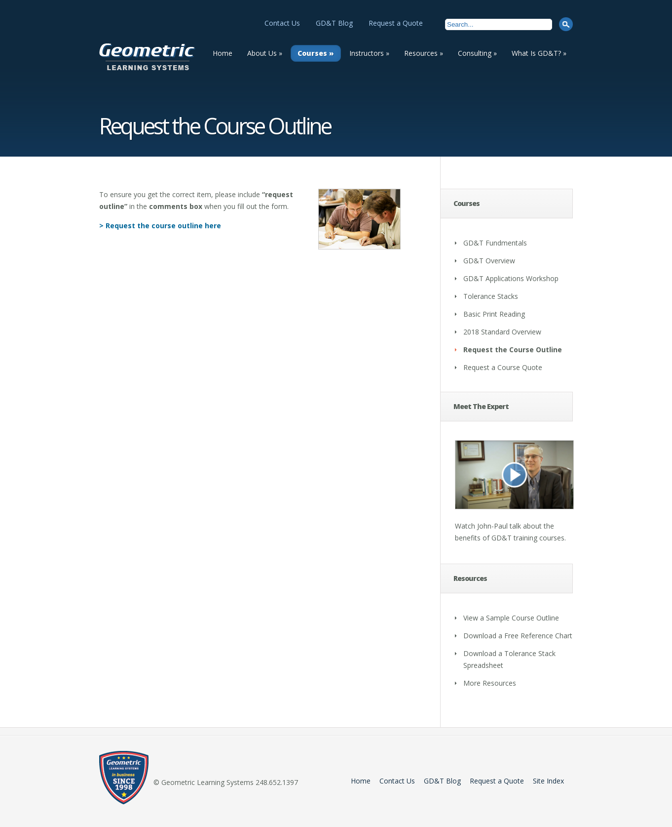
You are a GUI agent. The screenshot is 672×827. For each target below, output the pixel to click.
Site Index (548, 781)
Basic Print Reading (494, 314)
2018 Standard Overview (502, 331)
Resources (423, 53)
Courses (316, 53)
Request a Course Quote (502, 367)
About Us (264, 53)
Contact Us (282, 23)
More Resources (489, 683)
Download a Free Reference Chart (517, 635)
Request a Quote (396, 23)
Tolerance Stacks (490, 296)
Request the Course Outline (512, 349)
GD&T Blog (334, 23)
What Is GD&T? (539, 53)
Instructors (369, 53)
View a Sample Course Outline (511, 617)
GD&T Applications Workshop (511, 278)
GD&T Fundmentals (495, 243)
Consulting (477, 53)
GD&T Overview (489, 260)
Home (222, 53)
